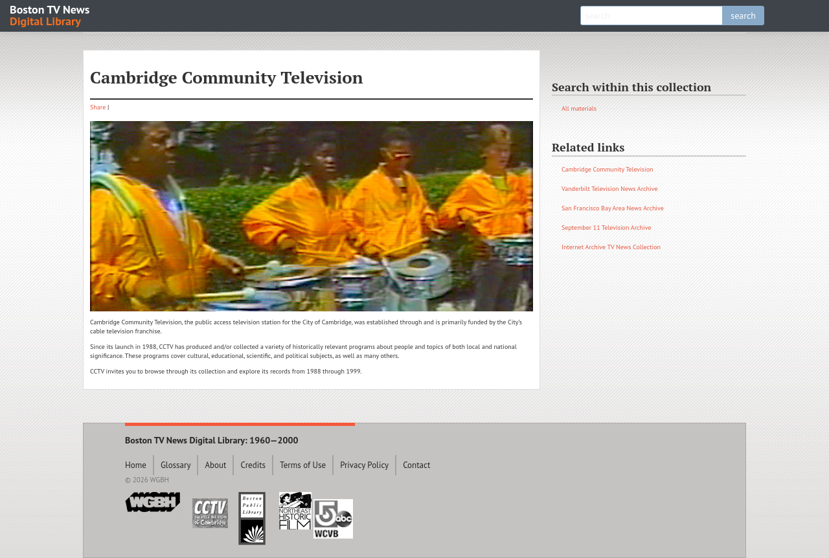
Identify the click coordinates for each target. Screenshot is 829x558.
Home (135, 465)
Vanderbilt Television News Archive (610, 188)
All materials (579, 108)
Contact (416, 465)
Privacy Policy (364, 465)
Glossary (176, 465)
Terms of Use (303, 465)
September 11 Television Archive (607, 227)
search (743, 15)
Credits (253, 465)
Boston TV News (50, 14)
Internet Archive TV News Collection (611, 247)
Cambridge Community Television (607, 169)
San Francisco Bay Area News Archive (613, 208)
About (215, 465)
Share (98, 107)
